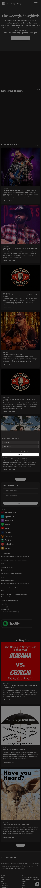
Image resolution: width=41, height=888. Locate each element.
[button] (38, 433)
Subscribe (20, 454)
